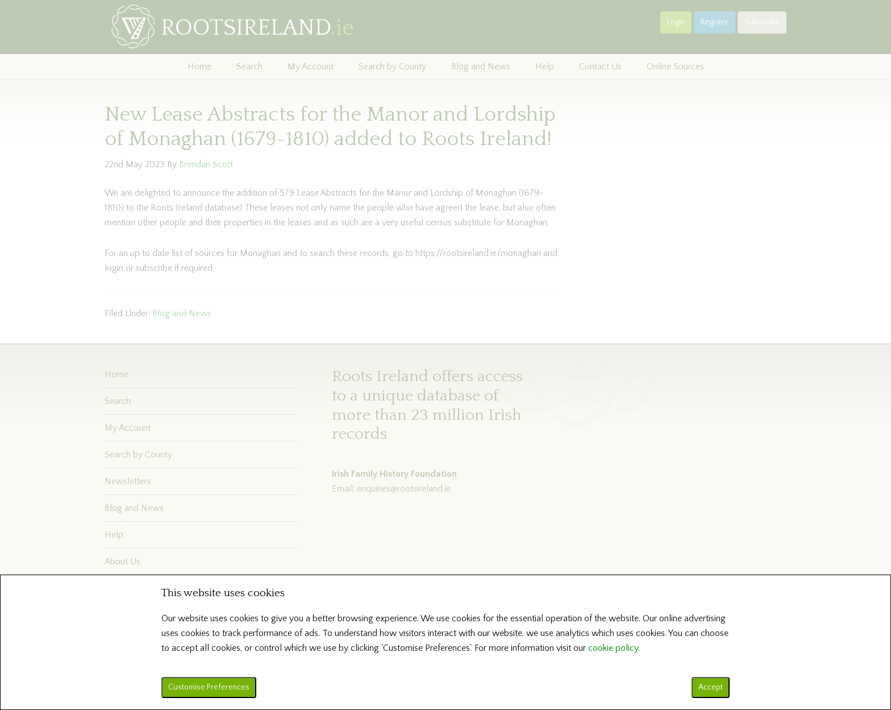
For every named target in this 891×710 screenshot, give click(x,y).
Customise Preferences (208, 687)
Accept (710, 687)
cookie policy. (614, 648)
